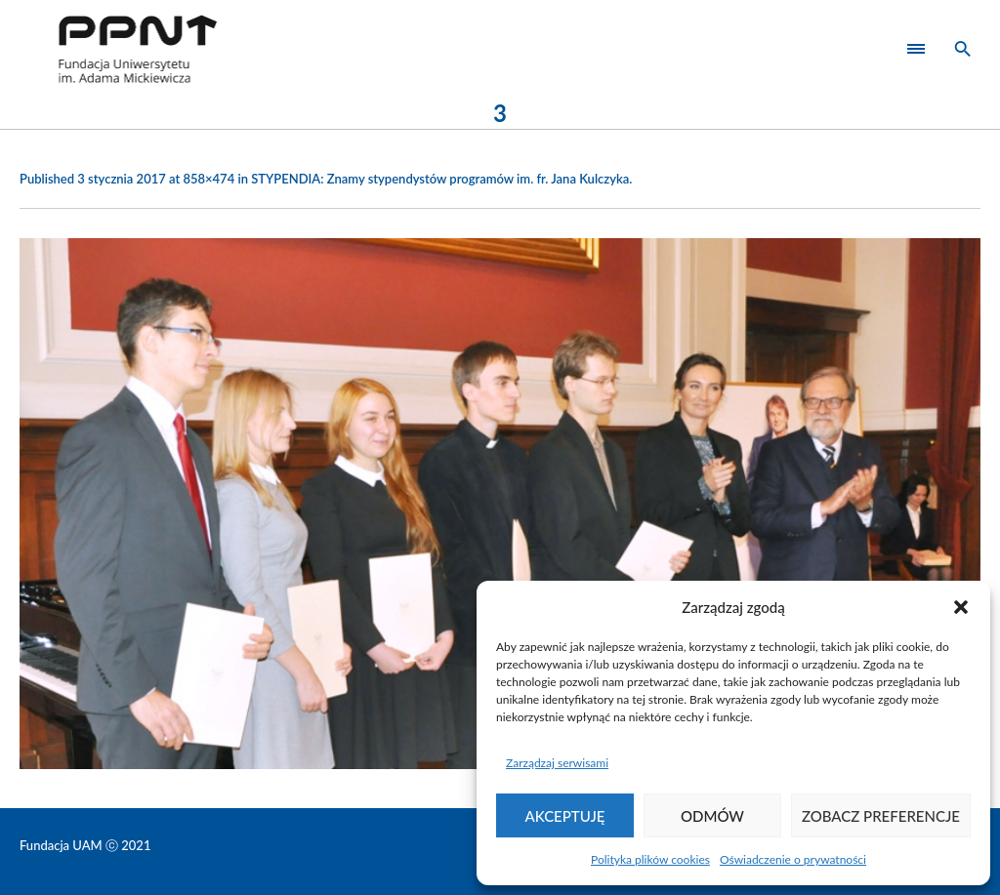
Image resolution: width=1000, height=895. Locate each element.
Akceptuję (565, 816)
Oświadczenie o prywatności (793, 859)
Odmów (712, 816)
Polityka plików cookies (650, 859)
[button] (961, 607)
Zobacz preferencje (881, 816)
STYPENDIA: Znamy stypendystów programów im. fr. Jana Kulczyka (440, 178)
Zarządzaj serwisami (557, 762)
